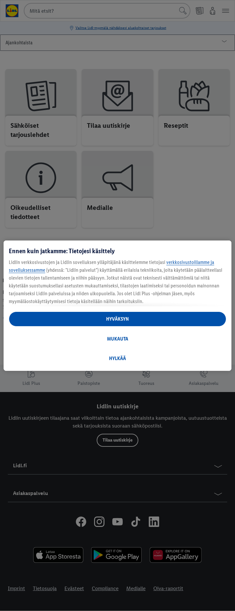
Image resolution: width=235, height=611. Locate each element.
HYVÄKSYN (117, 319)
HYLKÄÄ (117, 358)
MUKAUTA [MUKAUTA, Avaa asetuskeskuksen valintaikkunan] (117, 339)
